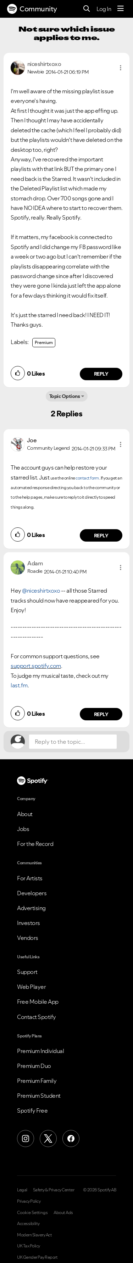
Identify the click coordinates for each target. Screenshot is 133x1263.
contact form (87, 478)
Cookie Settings (32, 1212)
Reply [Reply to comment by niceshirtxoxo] (101, 373)
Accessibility (28, 1223)
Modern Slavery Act (34, 1235)
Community (32, 9)
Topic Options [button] (64, 396)
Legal (22, 1190)
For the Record (35, 844)
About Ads (63, 1212)
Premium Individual (40, 1051)
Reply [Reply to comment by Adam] (101, 714)
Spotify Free (32, 1110)
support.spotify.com (36, 666)
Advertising (31, 908)
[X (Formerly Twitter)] (48, 1138)
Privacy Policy (28, 1201)
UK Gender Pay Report (37, 1257)
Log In (103, 9)
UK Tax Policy (28, 1246)
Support (27, 972)
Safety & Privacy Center (53, 1190)
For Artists (30, 878)
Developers (31, 893)
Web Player (31, 987)
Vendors (27, 938)
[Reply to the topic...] (73, 742)
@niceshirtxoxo (41, 590)
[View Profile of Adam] (35, 563)
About (25, 814)
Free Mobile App (38, 1002)
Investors (28, 923)
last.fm (19, 685)
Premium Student (39, 1095)
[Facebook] (70, 1138)
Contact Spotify (36, 1017)
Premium (44, 342)
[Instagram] (25, 1138)
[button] (120, 67)
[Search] (86, 9)
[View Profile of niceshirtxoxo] (44, 64)
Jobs (23, 829)
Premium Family (36, 1081)
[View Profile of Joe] (32, 440)
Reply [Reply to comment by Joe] (101, 535)
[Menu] (120, 9)
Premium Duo (34, 1066)
